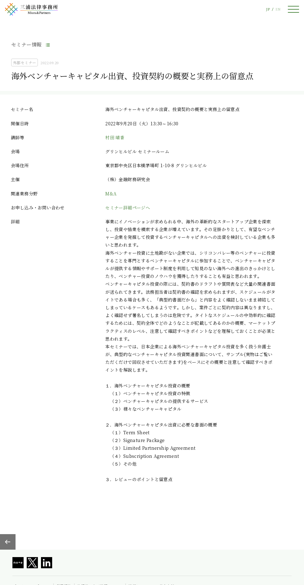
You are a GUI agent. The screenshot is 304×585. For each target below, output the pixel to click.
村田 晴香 (115, 137)
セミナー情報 (26, 44)
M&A (110, 193)
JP (268, 9)
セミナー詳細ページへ (127, 207)
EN (277, 9)
